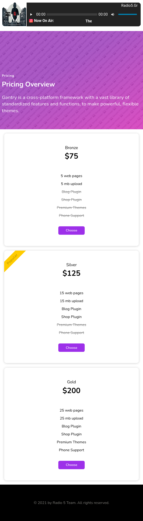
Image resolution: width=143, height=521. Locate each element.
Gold (71, 382)
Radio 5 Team (64, 502)
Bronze (71, 147)
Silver (71, 265)
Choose (71, 230)
